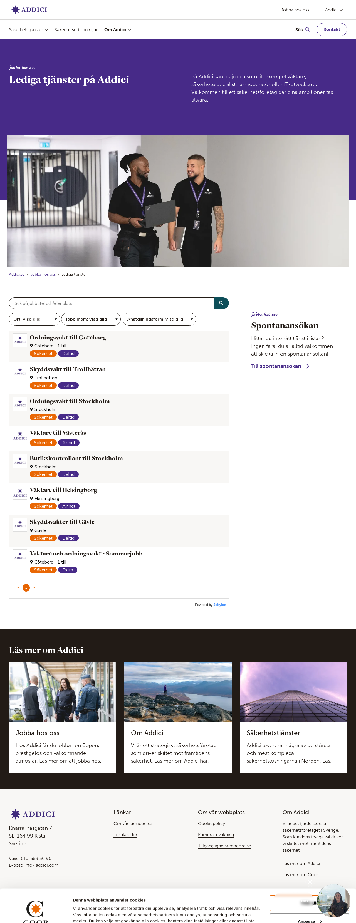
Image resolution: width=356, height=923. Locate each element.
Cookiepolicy (211, 823)
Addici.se (16, 274)
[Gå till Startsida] (29, 9)
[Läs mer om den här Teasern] (62, 717)
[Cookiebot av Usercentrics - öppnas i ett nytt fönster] (36, 912)
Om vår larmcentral (133, 823)
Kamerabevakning (216, 834)
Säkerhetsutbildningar (76, 29)
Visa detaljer (85, 911)
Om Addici (115, 29)
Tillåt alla (309, 871)
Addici (331, 9)
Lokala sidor (125, 834)
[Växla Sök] (302, 29)
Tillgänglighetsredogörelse (224, 845)
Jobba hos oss (295, 9)
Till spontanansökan (276, 366)
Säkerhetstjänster (26, 29)
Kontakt (331, 29)
